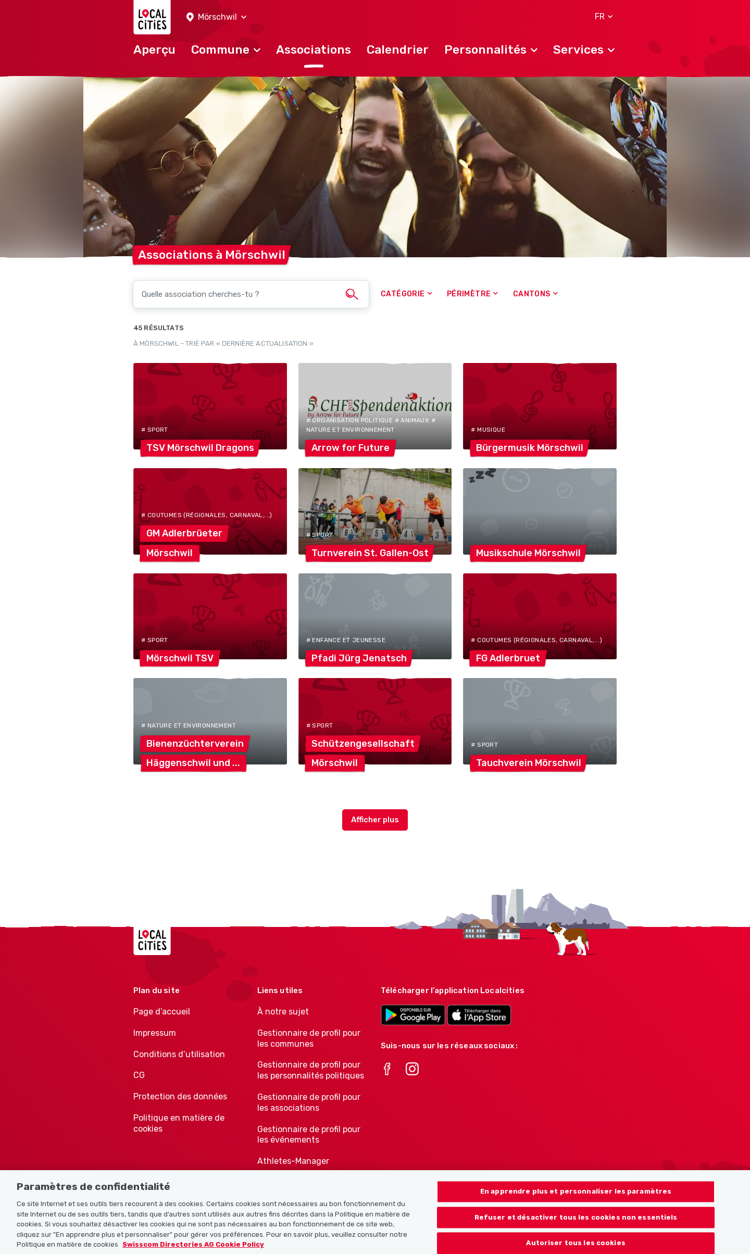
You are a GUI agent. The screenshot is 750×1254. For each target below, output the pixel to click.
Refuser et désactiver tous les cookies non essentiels (576, 1233)
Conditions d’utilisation (179, 1054)
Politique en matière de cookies (178, 1123)
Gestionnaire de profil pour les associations (308, 1102)
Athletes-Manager (293, 1161)
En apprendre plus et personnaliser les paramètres (575, 1207)
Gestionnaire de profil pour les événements (308, 1134)
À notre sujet (283, 1012)
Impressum (154, 1033)
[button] (216, 17)
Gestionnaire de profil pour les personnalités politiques (310, 1070)
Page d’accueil (161, 1012)
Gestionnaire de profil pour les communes (308, 1038)
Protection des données (180, 1096)
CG (139, 1075)
